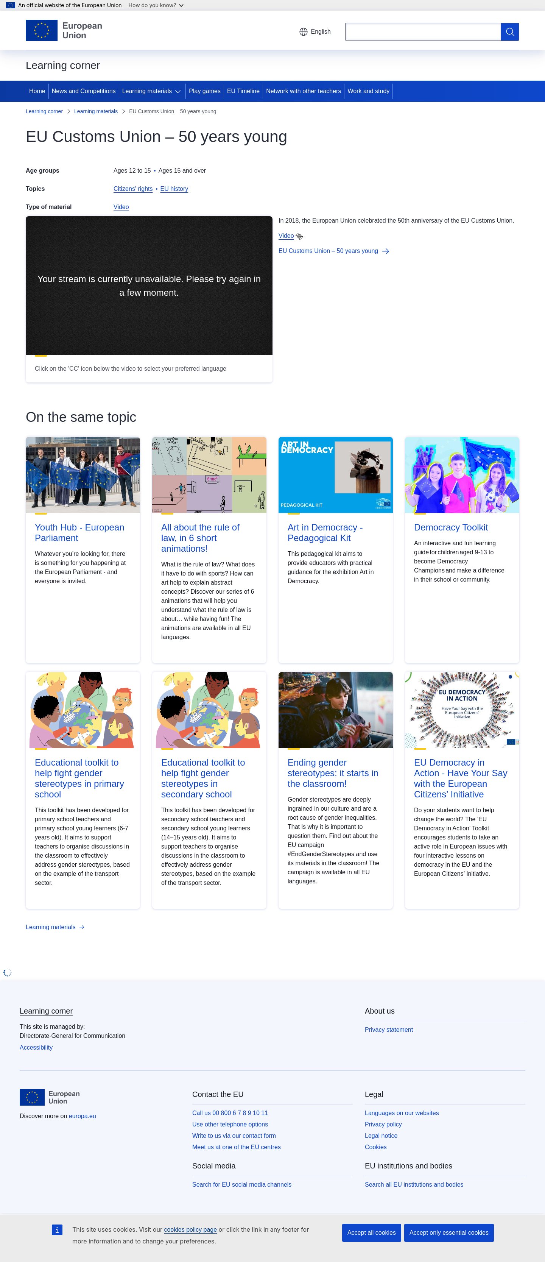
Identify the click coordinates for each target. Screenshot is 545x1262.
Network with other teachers (303, 91)
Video (121, 207)
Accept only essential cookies (449, 1232)
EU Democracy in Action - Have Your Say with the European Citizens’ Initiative (461, 778)
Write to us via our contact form (234, 1136)
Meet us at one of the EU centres (236, 1147)
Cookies (376, 1147)
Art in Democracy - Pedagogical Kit (325, 532)
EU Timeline (243, 91)
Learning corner (44, 111)
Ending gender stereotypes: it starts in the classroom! (333, 773)
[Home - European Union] (64, 30)
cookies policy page (190, 1229)
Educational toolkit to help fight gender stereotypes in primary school (79, 778)
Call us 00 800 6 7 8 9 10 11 (230, 1113)
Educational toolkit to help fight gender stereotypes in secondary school (203, 778)
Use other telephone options (230, 1124)
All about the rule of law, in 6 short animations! (200, 538)
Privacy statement (389, 1029)
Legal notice (381, 1136)
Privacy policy (383, 1124)
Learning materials (147, 91)
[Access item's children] (179, 91)
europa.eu (82, 1116)
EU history (174, 189)
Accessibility (36, 1047)
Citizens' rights (133, 189)
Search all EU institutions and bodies (414, 1184)
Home (37, 91)
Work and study (368, 91)
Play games (205, 91)
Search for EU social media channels (241, 1184)
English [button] (315, 31)
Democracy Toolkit (451, 527)
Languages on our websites (402, 1113)
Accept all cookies (371, 1232)
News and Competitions (84, 91)
